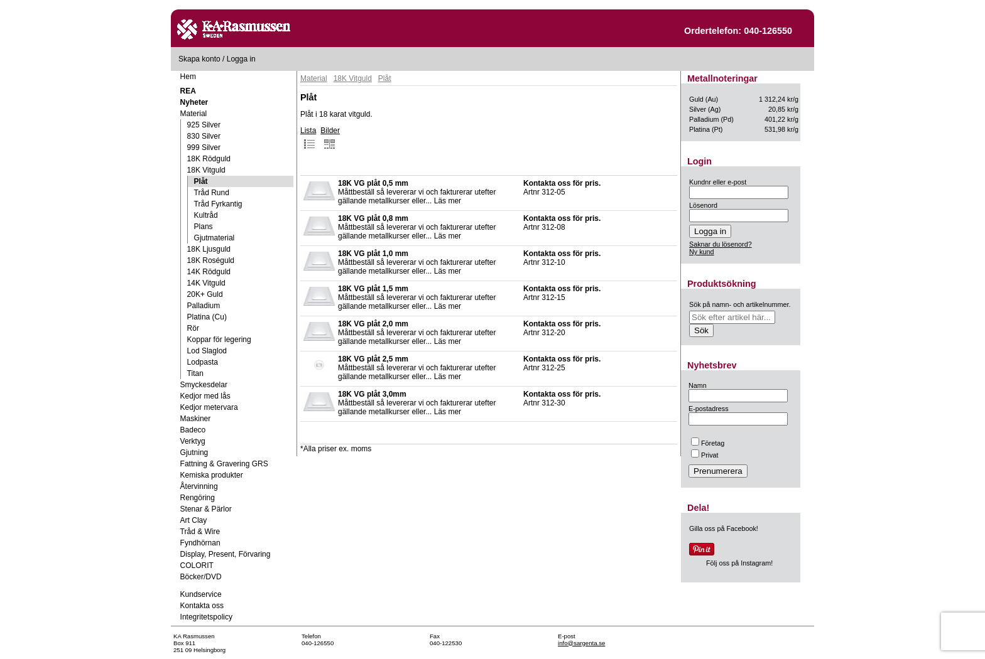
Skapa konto (199, 59)
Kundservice (201, 594)
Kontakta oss (202, 605)
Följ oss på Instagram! (739, 563)
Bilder (330, 138)
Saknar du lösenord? (720, 244)
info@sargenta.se (581, 643)
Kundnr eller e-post (717, 182)
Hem (188, 76)
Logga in (241, 59)
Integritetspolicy (206, 617)
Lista (308, 138)
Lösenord (703, 205)
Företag (707, 443)
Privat (705, 455)
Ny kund (701, 251)
